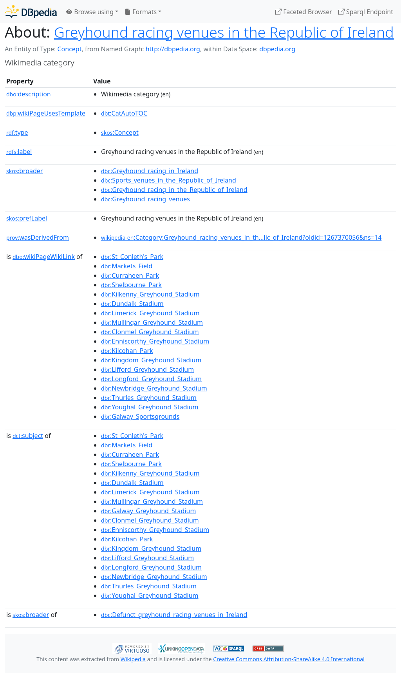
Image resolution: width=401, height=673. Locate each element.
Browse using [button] (90, 11)
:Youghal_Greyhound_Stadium (150, 407)
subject (28, 435)
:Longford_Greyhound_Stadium (151, 378)
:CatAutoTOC (124, 113)
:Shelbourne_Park (131, 284)
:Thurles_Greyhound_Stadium (149, 397)
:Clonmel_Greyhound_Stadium (150, 331)
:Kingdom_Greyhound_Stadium (151, 360)
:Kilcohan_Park (127, 350)
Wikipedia (133, 659)
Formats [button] (141, 11)
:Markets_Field (126, 266)
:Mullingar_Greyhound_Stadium (152, 322)
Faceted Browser (303, 11)
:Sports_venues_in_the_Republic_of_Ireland (168, 180)
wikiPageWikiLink (44, 256)
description (28, 94)
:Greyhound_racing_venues (145, 199)
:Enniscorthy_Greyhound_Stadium (155, 341)
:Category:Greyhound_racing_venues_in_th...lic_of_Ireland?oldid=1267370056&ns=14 (241, 237)
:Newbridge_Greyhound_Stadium (154, 388)
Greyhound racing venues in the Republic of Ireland (224, 32)
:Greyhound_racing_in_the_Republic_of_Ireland (174, 189)
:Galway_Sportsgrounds (140, 416)
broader (24, 170)
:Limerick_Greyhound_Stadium (150, 313)
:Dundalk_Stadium (132, 303)
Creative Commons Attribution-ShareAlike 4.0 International (288, 659)
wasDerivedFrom (37, 237)
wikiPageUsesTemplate (45, 113)
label (19, 151)
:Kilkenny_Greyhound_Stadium (150, 294)
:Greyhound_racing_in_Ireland (149, 170)
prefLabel (26, 218)
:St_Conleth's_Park (132, 256)
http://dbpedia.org (173, 49)
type (17, 132)
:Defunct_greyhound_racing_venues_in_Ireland (174, 614)
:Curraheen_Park (130, 275)
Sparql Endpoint (365, 11)
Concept (69, 49)
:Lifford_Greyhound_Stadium (147, 369)
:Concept (120, 132)
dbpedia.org (277, 49)
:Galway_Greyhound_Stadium (148, 511)
